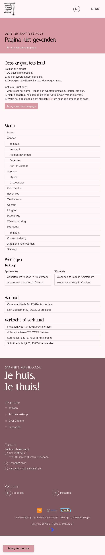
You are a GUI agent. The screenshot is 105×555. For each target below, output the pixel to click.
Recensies (13, 193)
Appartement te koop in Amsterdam (27, 276)
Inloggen (12, 210)
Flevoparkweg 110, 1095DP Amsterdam (29, 326)
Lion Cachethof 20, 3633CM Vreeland (29, 309)
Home (10, 132)
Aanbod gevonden (20, 154)
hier (50, 98)
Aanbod (11, 138)
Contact (11, 204)
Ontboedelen (17, 182)
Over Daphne (14, 188)
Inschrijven (13, 215)
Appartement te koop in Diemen (25, 282)
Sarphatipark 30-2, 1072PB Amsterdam (29, 337)
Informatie (13, 226)
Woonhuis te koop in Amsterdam (75, 276)
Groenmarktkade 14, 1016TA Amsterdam (30, 304)
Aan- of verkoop (19, 165)
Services (12, 171)
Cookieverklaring (17, 238)
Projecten (15, 160)
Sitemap (11, 249)
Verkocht (15, 149)
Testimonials (14, 199)
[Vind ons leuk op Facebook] (28, 493)
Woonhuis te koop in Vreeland (74, 282)
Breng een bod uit (18, 548)
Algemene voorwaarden (21, 243)
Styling (14, 177)
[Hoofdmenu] (93, 9)
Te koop (14, 143)
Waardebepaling (16, 221)
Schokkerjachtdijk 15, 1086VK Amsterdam (30, 343)
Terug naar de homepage (21, 47)
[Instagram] (76, 493)
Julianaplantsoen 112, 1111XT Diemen (28, 332)
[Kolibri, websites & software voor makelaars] (52, 529)
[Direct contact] (76, 9)
